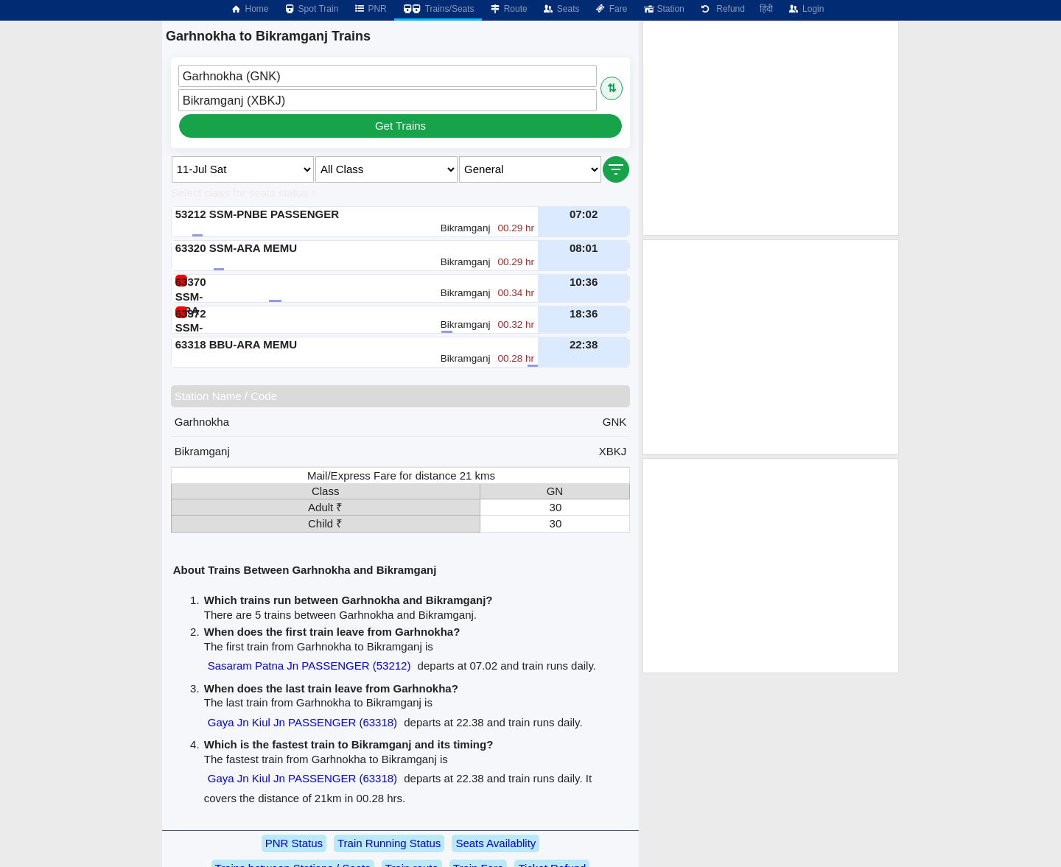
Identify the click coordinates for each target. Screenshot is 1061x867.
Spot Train (311, 9)
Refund (722, 9)
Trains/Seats (438, 9)
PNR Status (294, 843)
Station (663, 9)
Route (508, 9)
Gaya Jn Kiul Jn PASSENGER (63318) (302, 722)
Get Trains (400, 125)
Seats (561, 9)
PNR (369, 9)
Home (249, 9)
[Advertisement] (770, 128)
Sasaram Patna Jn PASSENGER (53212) (309, 665)
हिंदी (766, 9)
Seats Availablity (495, 843)
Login (806, 9)
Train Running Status (389, 843)
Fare (611, 9)
